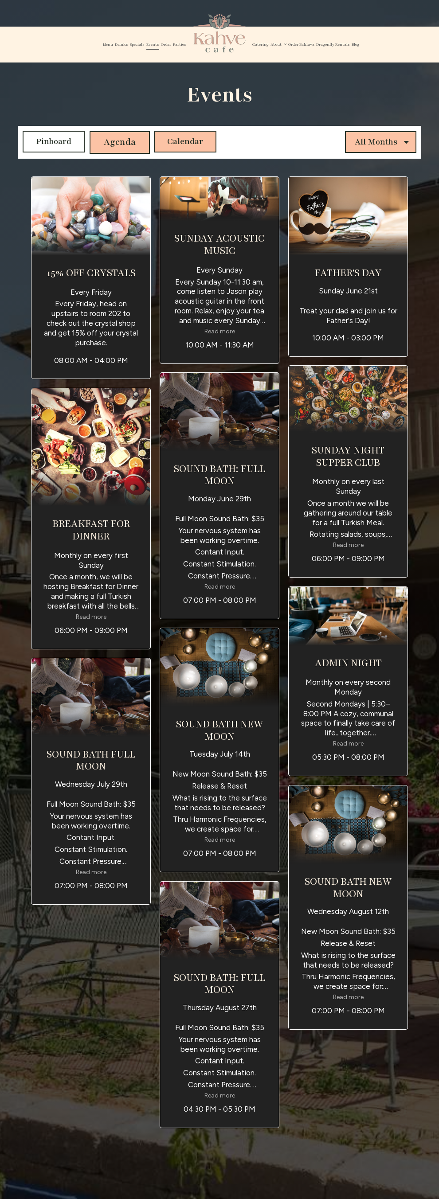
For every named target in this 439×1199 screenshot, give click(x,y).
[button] (91, 277)
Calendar (184, 142)
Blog (355, 44)
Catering (260, 44)
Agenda (117, 142)
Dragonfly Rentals (333, 44)
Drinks (121, 44)
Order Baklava (301, 44)
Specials (137, 44)
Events (152, 44)
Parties (179, 44)
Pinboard (49, 142)
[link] (219, 33)
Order (166, 44)
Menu (108, 44)
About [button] (278, 44)
